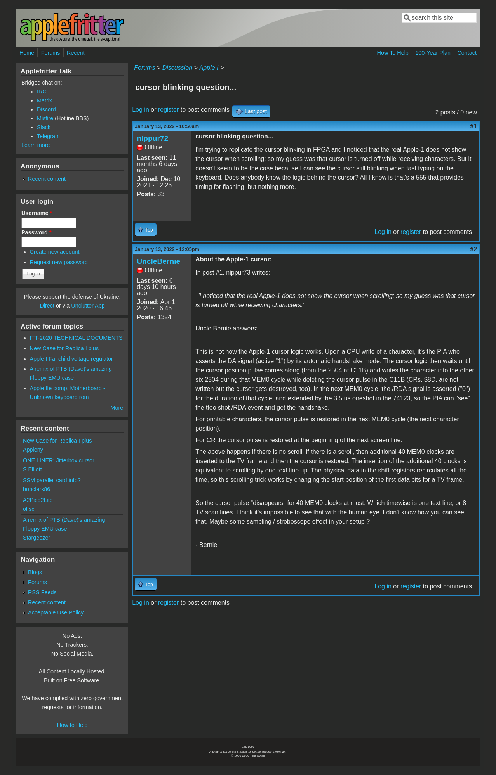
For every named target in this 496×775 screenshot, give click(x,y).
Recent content (47, 179)
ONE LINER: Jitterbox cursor (58, 460)
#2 (473, 249)
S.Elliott (32, 469)
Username (36, 213)
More (116, 408)
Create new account (55, 252)
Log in (140, 109)
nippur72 (152, 138)
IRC (42, 91)
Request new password (59, 262)
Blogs (35, 572)
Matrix (44, 100)
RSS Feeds (42, 592)
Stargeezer (36, 538)
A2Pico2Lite (38, 500)
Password (36, 232)
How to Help (72, 725)
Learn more (35, 145)
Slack (43, 127)
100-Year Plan (433, 53)
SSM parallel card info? (52, 480)
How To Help (393, 53)
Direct (47, 306)
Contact (467, 53)
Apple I (209, 67)
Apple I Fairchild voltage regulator (71, 359)
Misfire (45, 118)
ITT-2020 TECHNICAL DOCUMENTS (76, 338)
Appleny (33, 449)
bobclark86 (36, 489)
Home (26, 53)
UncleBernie (158, 261)
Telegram (48, 136)
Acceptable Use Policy (56, 612)
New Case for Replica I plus (64, 348)
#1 (473, 126)
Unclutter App (87, 306)
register (168, 109)
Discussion (177, 67)
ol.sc (29, 509)
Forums (50, 53)
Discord (46, 109)
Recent (76, 53)
